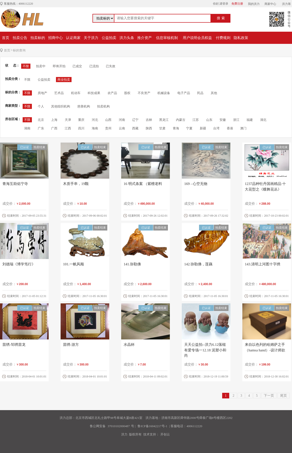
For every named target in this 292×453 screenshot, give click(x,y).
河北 (95, 120)
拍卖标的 (37, 38)
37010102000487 (119, 426)
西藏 (135, 128)
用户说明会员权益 (197, 38)
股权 (127, 93)
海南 (95, 128)
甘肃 (162, 128)
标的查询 (19, 50)
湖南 (27, 128)
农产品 (112, 93)
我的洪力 (254, 4)
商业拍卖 (63, 79)
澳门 (243, 128)
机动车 (76, 93)
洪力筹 (286, 4)
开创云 (165, 434)
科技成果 (94, 93)
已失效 (110, 66)
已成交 (77, 66)
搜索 (221, 18)
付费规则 (223, 38)
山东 (209, 120)
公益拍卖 (109, 38)
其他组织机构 (60, 106)
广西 (54, 128)
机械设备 (163, 93)
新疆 (203, 128)
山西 (108, 120)
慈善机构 (83, 106)
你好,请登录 (220, 3)
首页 (5, 38)
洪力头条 (126, 38)
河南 (122, 120)
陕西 (149, 128)
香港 (230, 128)
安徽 (222, 120)
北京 (41, 120)
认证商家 (73, 38)
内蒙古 (180, 120)
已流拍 (94, 66)
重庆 (81, 120)
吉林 (149, 120)
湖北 (263, 120)
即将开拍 (59, 66)
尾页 (283, 395)
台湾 (216, 128)
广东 (41, 128)
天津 (68, 120)
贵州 (108, 128)
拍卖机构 (103, 106)
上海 (54, 120)
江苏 (195, 120)
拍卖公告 (20, 38)
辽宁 (135, 120)
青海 (176, 128)
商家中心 (270, 4)
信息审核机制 (167, 38)
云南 (122, 128)
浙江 (236, 120)
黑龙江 (164, 120)
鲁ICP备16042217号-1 (152, 426)
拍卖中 (41, 66)
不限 (26, 66)
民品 (200, 93)
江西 (68, 128)
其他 (214, 93)
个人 (41, 106)
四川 (81, 128)
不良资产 (144, 93)
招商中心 (55, 38)
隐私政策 (241, 38)
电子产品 (183, 93)
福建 (249, 120)
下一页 (269, 395)
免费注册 (237, 3)
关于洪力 (91, 38)
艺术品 (59, 93)
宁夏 (189, 128)
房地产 (42, 93)
